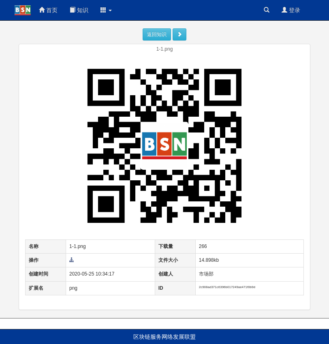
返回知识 (157, 34)
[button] (106, 10)
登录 (291, 10)
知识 (79, 10)
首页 (48, 10)
